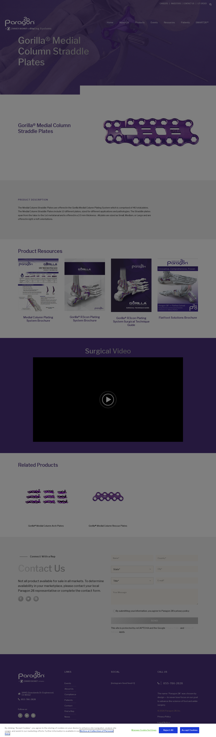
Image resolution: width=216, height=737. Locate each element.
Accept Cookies (190, 730)
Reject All (168, 730)
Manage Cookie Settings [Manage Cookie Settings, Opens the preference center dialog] (143, 730)
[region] (108, 730)
